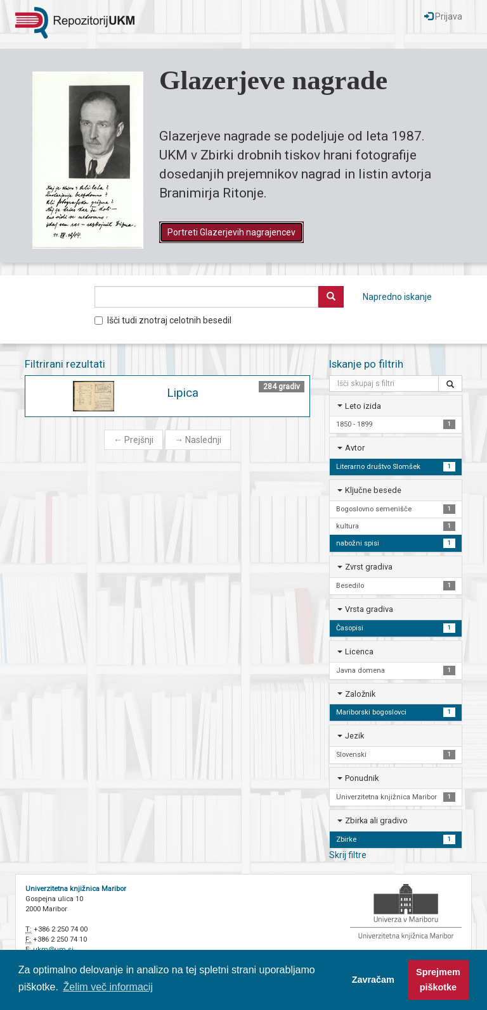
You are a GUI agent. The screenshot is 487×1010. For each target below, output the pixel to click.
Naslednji (197, 440)
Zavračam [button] (373, 980)
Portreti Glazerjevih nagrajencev (231, 232)
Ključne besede (373, 490)
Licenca (359, 651)
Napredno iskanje (397, 297)
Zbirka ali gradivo (376, 820)
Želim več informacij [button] (108, 987)
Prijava (443, 16)
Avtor (355, 447)
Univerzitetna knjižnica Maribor (75, 889)
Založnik (360, 694)
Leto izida (363, 406)
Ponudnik (362, 778)
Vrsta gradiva (369, 609)
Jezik (354, 735)
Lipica (182, 392)
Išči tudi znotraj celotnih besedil (162, 320)
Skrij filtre (348, 855)
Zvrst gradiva (369, 566)
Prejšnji (133, 440)
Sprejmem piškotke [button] (438, 979)
